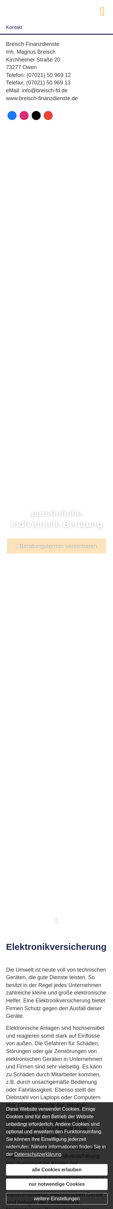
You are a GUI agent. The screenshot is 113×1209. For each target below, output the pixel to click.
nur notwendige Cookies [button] (57, 1184)
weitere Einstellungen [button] (57, 1198)
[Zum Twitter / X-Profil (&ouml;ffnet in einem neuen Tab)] (36, 115)
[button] (56, 923)
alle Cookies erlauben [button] (57, 1169)
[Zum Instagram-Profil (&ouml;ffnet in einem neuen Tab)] (24, 115)
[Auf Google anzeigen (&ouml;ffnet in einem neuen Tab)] (48, 115)
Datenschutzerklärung (37, 1154)
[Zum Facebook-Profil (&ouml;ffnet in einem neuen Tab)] (12, 115)
